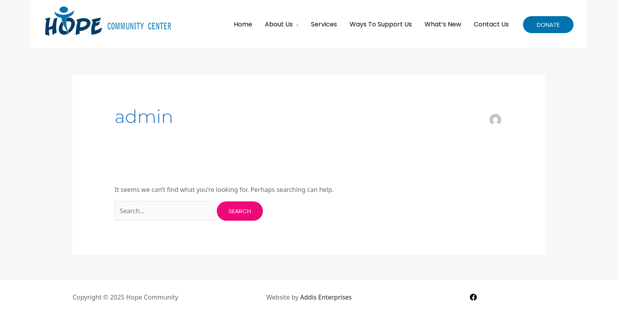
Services (324, 24)
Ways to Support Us (381, 24)
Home (243, 24)
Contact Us (491, 24)
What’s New (442, 24)
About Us (279, 24)
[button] (548, 24)
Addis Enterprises (326, 297)
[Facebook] (473, 297)
